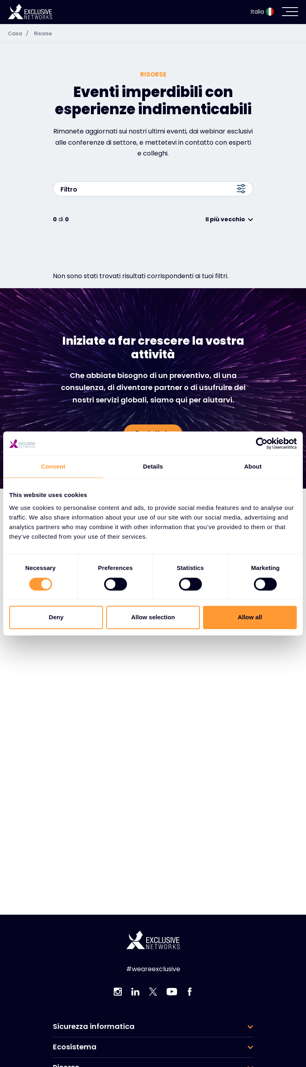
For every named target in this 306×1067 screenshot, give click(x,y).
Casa (20, 33)
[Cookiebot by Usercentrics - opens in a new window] (262, 443)
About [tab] (253, 466)
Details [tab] (153, 466)
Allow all (250, 617)
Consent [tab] (53, 466)
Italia (262, 12)
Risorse (43, 33)
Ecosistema (75, 1047)
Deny (56, 617)
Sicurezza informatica (94, 1026)
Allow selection (153, 617)
